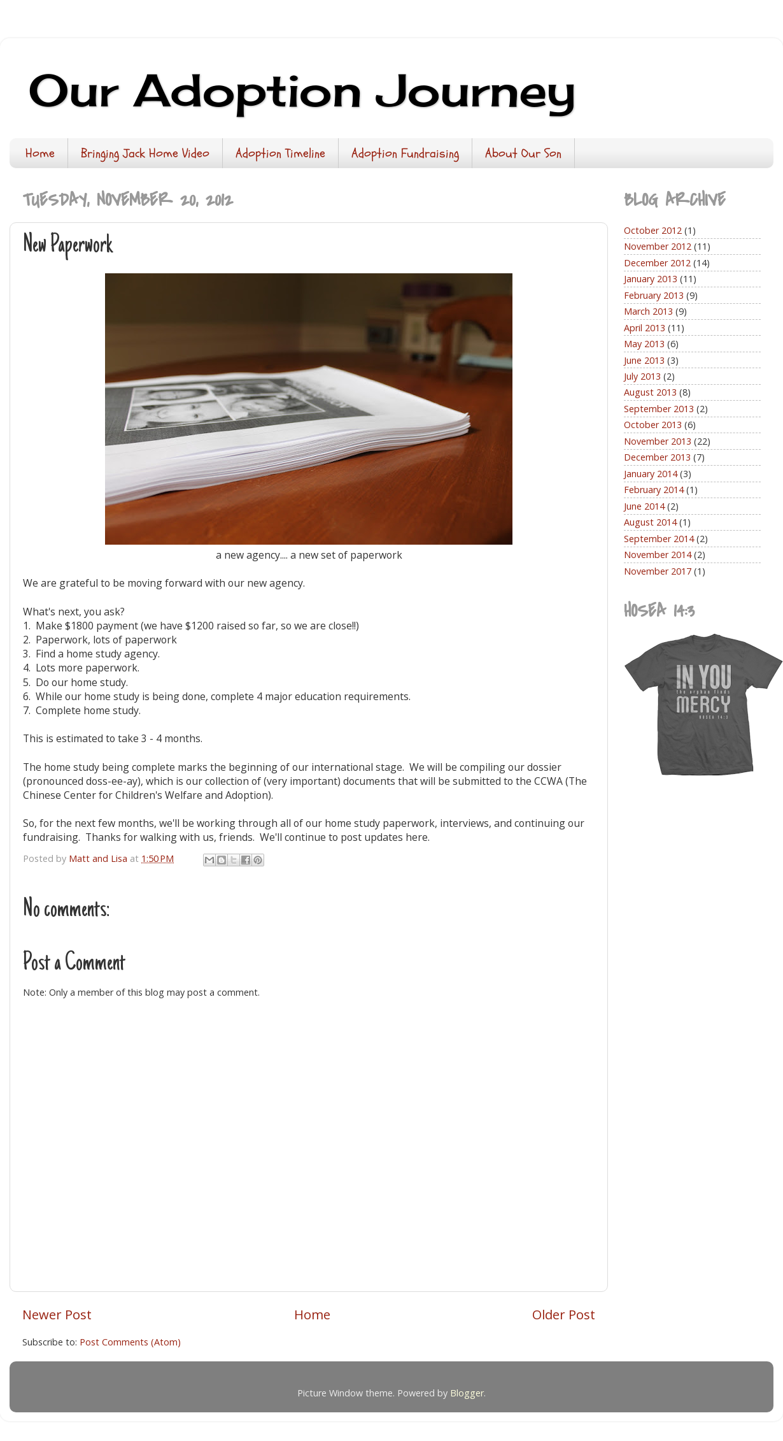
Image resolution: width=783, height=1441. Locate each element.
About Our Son (523, 153)
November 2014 (657, 554)
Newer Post (57, 1314)
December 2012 (657, 263)
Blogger (467, 1393)
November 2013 (657, 441)
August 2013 (650, 392)
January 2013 (650, 279)
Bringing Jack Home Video (145, 153)
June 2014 (644, 506)
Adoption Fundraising (405, 153)
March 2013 (648, 311)
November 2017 (657, 571)
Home (40, 153)
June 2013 (644, 360)
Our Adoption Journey (302, 89)
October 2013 (653, 425)
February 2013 (654, 295)
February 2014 (654, 490)
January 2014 (650, 474)
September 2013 (659, 409)
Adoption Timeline (280, 153)
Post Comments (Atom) (130, 1342)
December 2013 (657, 457)
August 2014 (650, 522)
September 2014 (659, 539)
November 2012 (657, 246)
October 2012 (653, 230)
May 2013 (644, 344)
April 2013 (644, 328)
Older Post (563, 1314)
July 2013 (642, 376)
